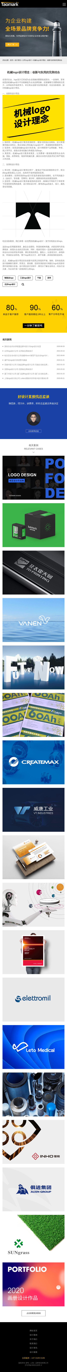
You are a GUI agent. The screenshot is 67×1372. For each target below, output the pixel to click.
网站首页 (33, 1331)
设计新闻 (33, 1352)
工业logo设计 (25, 278)
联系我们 (33, 1343)
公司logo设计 (27, 60)
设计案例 (33, 1335)
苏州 (49, 278)
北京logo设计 (10, 284)
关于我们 (33, 1339)
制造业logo (9, 278)
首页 (11, 60)
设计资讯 (18, 60)
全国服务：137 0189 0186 (33, 1358)
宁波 (39, 278)
